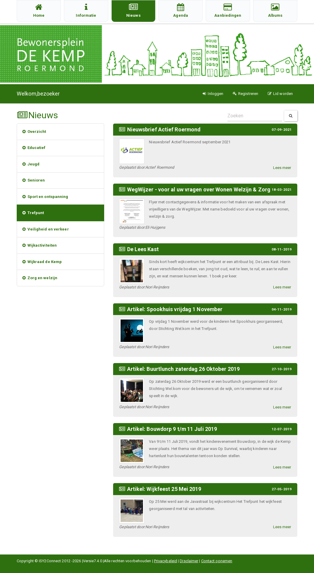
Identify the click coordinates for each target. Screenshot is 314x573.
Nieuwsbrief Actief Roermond (164, 129)
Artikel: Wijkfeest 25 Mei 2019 (164, 487)
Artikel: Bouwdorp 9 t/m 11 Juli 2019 (172, 428)
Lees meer (282, 167)
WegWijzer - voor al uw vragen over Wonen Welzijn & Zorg (199, 189)
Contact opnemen (217, 561)
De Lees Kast (143, 249)
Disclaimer (189, 561)
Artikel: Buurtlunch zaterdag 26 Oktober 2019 (183, 368)
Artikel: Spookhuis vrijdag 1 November (175, 308)
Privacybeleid (165, 561)
